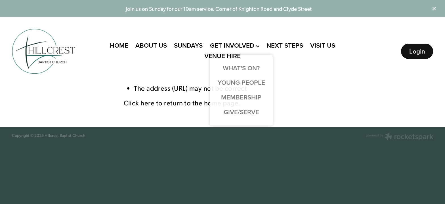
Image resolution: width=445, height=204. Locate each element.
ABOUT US (151, 45)
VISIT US (322, 45)
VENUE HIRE (222, 55)
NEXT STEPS (284, 45)
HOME (119, 45)
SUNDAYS (188, 45)
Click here (139, 102)
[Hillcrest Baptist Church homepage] (54, 51)
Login (417, 51)
